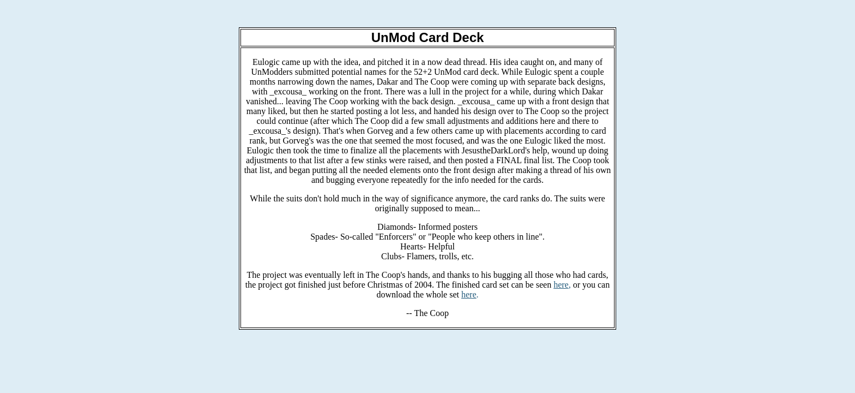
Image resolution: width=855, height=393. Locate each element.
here (561, 284)
